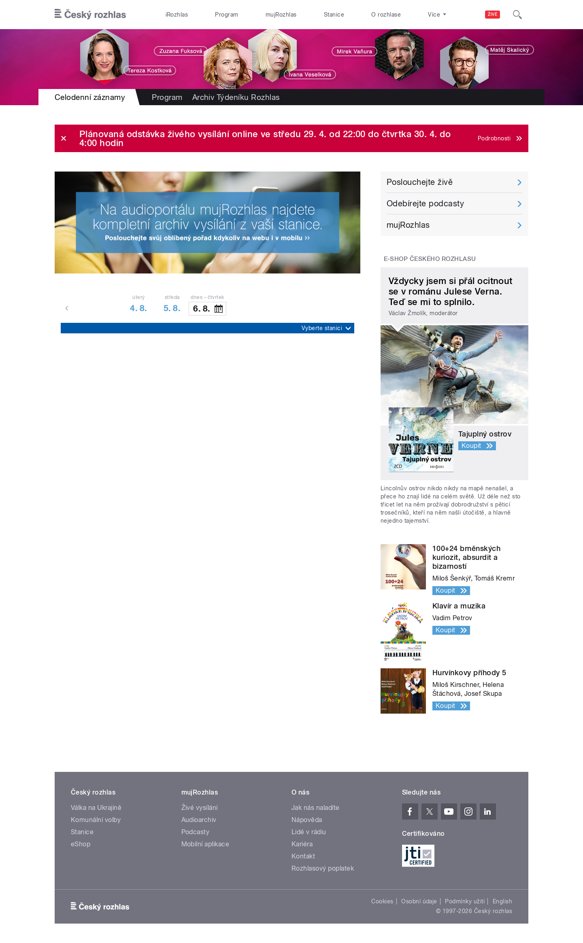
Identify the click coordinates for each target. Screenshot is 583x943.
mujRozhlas (281, 14)
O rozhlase (386, 14)
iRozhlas (177, 14)
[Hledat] (517, 14)
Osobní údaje (419, 901)
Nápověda (307, 820)
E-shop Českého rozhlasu (430, 259)
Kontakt (303, 856)
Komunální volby (96, 820)
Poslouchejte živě (420, 182)
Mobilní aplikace (205, 844)
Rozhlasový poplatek (323, 868)
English (502, 901)
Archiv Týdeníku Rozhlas (236, 97)
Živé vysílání (199, 808)
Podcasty (195, 832)
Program (226, 14)
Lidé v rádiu (309, 832)
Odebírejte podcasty (425, 203)
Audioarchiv (199, 820)
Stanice (334, 14)
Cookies (382, 901)
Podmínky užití (465, 901)
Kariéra (302, 844)
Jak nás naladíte (316, 808)
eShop (80, 844)
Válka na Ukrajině (96, 808)
